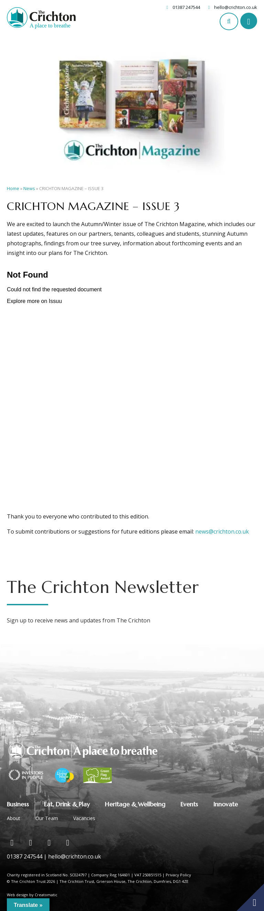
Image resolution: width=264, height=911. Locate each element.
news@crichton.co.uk (222, 531)
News (29, 188)
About (13, 818)
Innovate (225, 804)
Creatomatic (46, 894)
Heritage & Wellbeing (135, 804)
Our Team (46, 818)
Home (13, 188)
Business (18, 804)
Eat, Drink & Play (67, 804)
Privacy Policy (178, 874)
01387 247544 (186, 7)
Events (189, 804)
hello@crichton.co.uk (235, 7)
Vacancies (84, 818)
